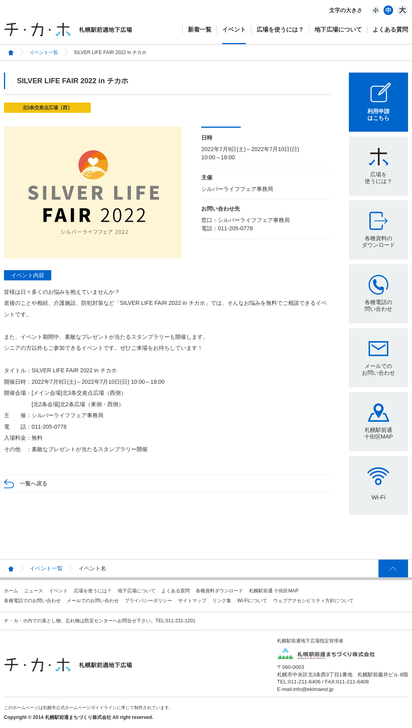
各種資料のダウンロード (378, 241)
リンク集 (221, 600)
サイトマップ (192, 600)
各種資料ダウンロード (219, 591)
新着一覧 (200, 29)
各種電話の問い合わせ (378, 305)
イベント (234, 29)
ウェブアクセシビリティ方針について (313, 600)
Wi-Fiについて (252, 600)
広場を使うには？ (280, 29)
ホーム (11, 591)
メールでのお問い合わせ (378, 369)
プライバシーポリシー (148, 600)
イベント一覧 (44, 52)
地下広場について (338, 29)
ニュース (33, 591)
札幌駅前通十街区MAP (378, 433)
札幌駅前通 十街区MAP (274, 591)
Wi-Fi (378, 497)
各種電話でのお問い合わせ (32, 600)
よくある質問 (390, 29)
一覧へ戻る (33, 483)
